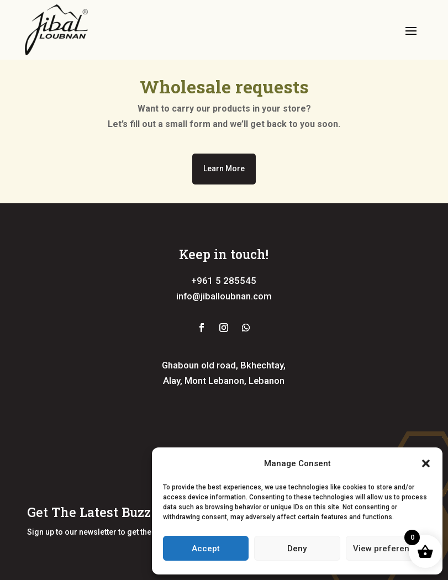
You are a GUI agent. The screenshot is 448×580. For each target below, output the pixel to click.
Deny (297, 548)
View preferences (388, 548)
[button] (425, 463)
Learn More (224, 168)
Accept (206, 548)
